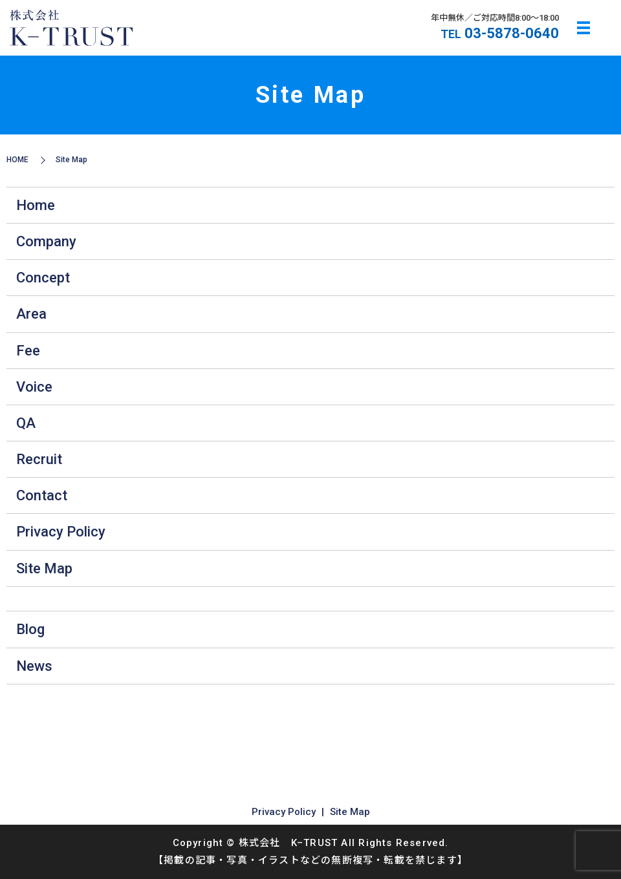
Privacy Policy (60, 532)
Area (31, 314)
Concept (43, 278)
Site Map (44, 568)
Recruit (39, 459)
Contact (41, 495)
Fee (28, 351)
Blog (30, 629)
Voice (34, 387)
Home (35, 205)
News (34, 666)
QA (26, 423)
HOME (17, 159)
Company (46, 241)
